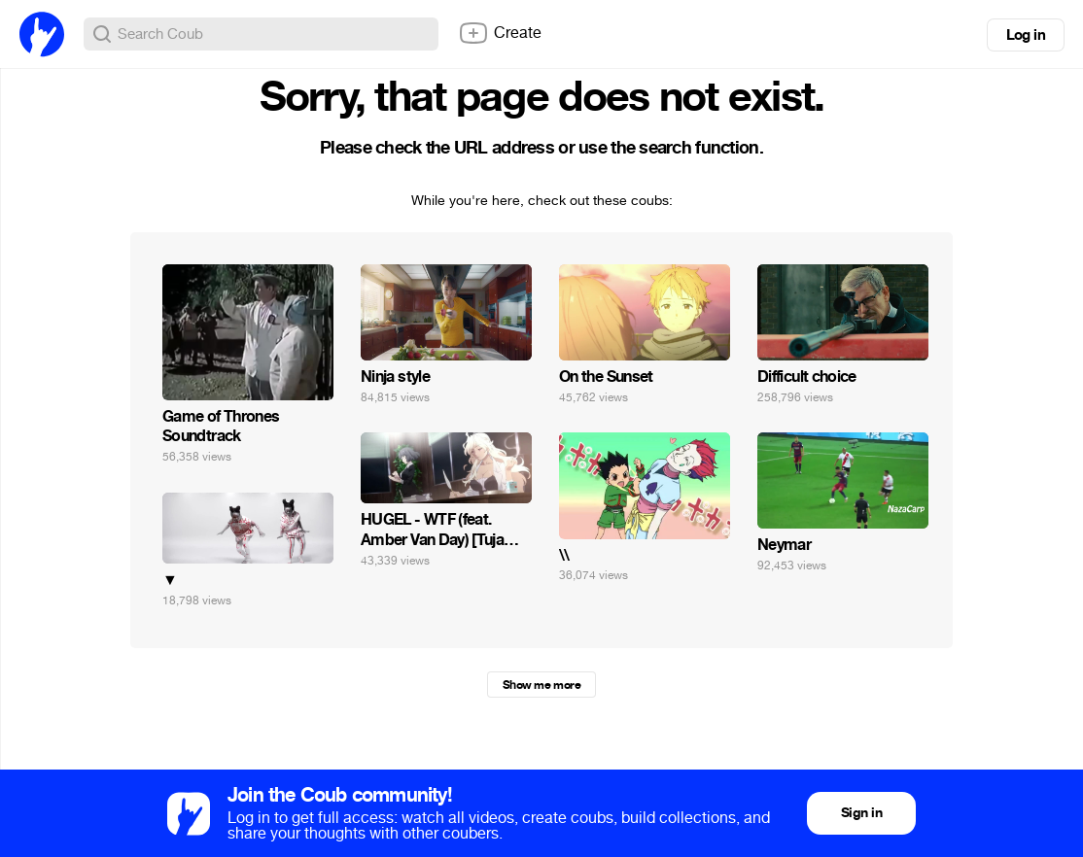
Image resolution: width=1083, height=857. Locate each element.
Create (500, 33)
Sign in (861, 813)
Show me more (541, 685)
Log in (1025, 35)
